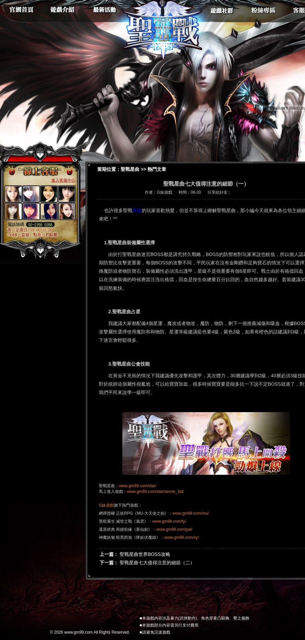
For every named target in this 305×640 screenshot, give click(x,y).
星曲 (137, 210)
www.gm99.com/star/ (137, 486)
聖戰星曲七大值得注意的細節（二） (157, 562)
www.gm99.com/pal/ (174, 529)
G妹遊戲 (106, 505)
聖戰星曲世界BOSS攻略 (145, 554)
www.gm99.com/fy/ (169, 521)
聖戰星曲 (130, 169)
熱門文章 (156, 169)
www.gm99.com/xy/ (181, 537)
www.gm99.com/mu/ (191, 513)
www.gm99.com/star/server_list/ (155, 491)
